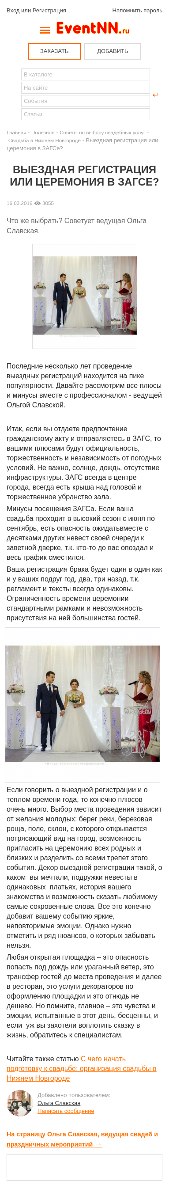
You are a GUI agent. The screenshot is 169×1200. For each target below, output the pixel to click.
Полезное (43, 132)
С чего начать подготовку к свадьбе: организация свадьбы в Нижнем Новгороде (82, 1068)
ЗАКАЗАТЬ (54, 51)
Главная (16, 132)
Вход (13, 10)
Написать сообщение (66, 1111)
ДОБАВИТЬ (112, 51)
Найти (14, 95)
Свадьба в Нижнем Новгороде (44, 140)
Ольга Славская (59, 1103)
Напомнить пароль (137, 10)
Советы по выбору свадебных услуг (102, 132)
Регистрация (49, 10)
